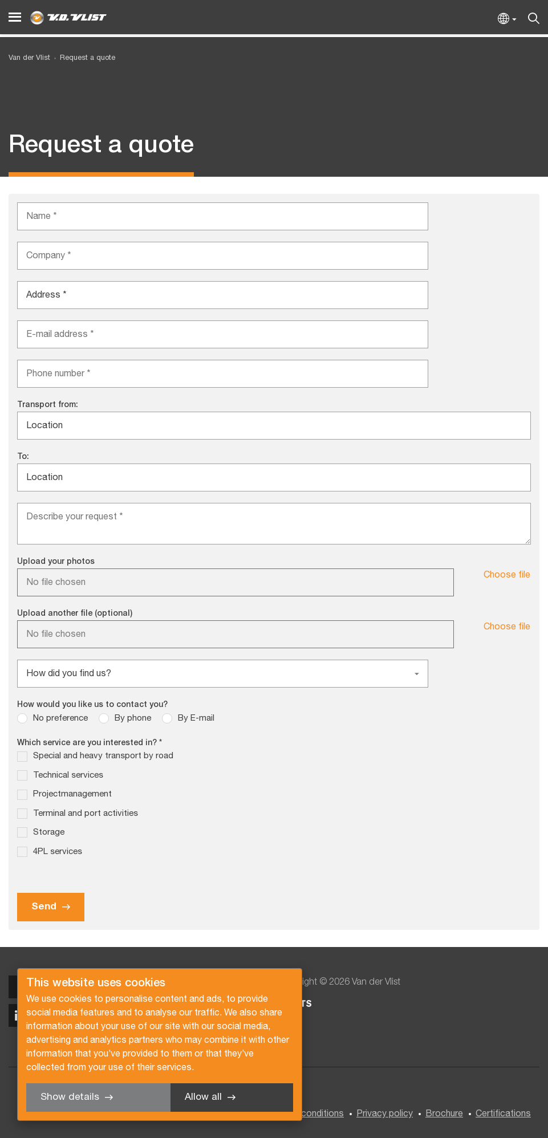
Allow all (203, 1097)
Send (43, 907)
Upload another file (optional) (74, 613)
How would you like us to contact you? (92, 705)
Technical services (68, 775)
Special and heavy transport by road (103, 756)
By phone (133, 718)
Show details (69, 1097)
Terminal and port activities (85, 814)
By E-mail (196, 718)
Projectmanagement (72, 794)
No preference (60, 718)
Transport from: (47, 405)
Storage (48, 832)
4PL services (57, 852)
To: (23, 457)
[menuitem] (82, 58)
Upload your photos (56, 562)
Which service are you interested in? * (89, 743)
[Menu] (15, 17)
